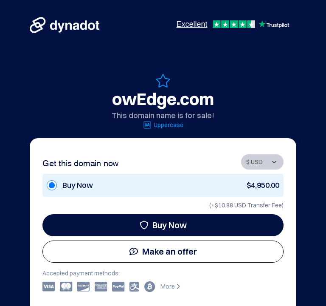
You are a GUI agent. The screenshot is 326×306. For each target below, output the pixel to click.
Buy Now (163, 225)
